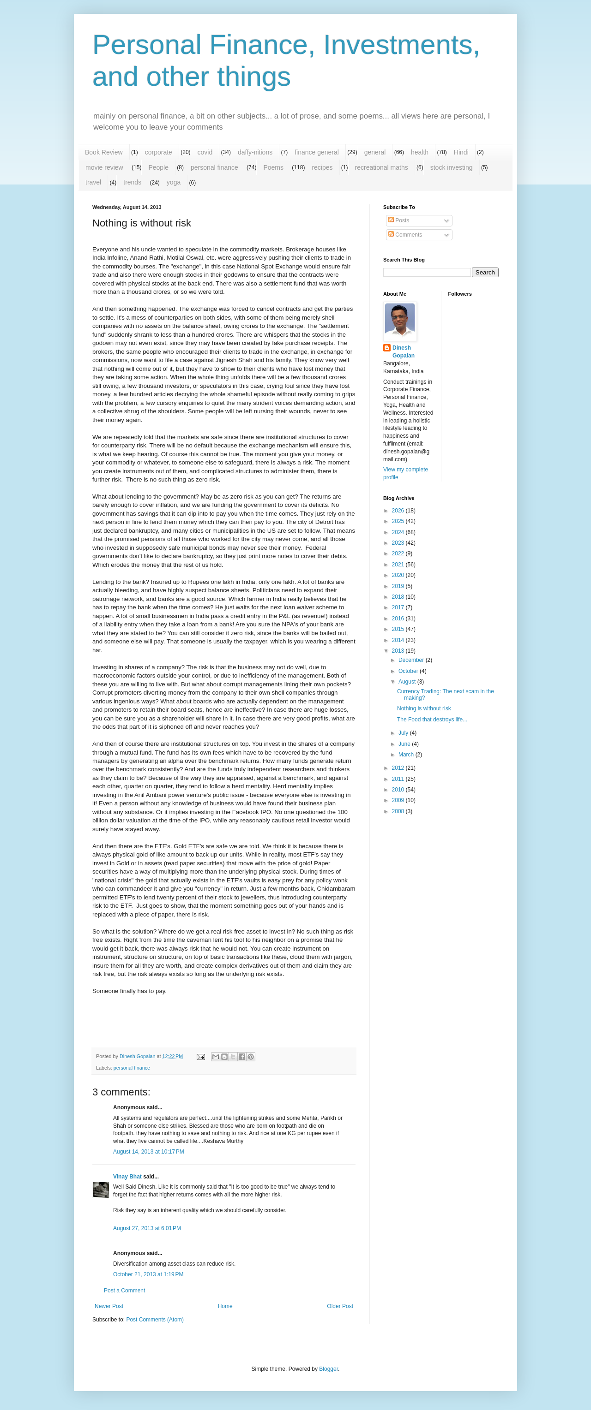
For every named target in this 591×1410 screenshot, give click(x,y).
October (409, 671)
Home (225, 1306)
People (158, 167)
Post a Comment (124, 1290)
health (419, 152)
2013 (399, 651)
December (412, 660)
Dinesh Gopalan (403, 352)
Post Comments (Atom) (155, 1319)
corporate (158, 152)
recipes (322, 167)
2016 (399, 618)
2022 (399, 553)
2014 (399, 640)
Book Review (104, 152)
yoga (174, 182)
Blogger (328, 1369)
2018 (399, 597)
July (404, 733)
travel (93, 182)
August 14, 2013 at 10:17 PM (148, 1151)
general (375, 152)
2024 (399, 532)
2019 (399, 586)
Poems (273, 167)
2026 (399, 510)
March (407, 754)
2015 (399, 629)
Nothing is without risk (424, 708)
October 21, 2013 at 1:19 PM (148, 1274)
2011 (399, 779)
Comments (405, 235)
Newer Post (109, 1306)
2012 (399, 768)
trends (132, 182)
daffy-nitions (255, 152)
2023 (399, 543)
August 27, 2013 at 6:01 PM (147, 1228)
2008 (399, 811)
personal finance (214, 167)
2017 (399, 607)
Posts (398, 220)
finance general (317, 152)
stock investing (451, 167)
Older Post (340, 1306)
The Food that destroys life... (432, 719)
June (405, 744)
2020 (399, 575)
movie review (104, 167)
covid (205, 152)
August (407, 681)
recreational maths (381, 167)
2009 (399, 800)
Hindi (461, 152)
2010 (399, 789)
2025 (399, 521)
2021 (399, 564)
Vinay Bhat (127, 1176)
